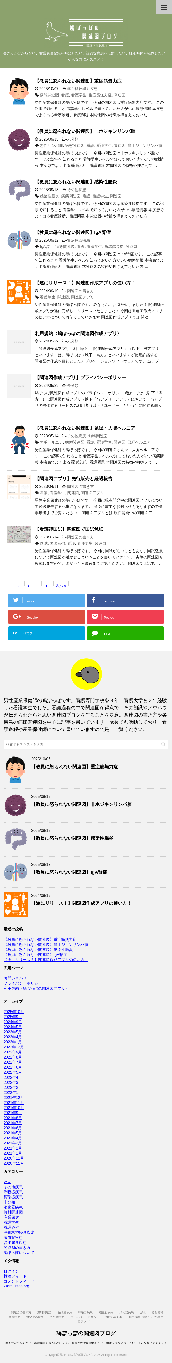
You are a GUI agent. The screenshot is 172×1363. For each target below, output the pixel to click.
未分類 (73, 139)
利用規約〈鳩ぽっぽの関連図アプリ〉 (36, 988)
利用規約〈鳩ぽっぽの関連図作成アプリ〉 (78, 333)
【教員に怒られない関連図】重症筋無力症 (78, 81)
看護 (65, 95)
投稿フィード (15, 1276)
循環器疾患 (13, 1197)
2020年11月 (14, 1163)
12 (47, 585)
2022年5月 (13, 1072)
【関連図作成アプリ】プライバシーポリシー (80, 377)
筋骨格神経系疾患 (82, 89)
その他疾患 (76, 190)
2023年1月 (13, 1042)
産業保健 (11, 1217)
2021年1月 (13, 1153)
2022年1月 (13, 1093)
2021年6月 (13, 1128)
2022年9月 (13, 1052)
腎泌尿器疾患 (78, 240)
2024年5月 (13, 1027)
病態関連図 (49, 95)
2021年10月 (14, 1108)
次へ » (61, 585)
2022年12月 (14, 1047)
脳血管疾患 (13, 1237)
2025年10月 (14, 1012)
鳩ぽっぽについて (19, 1253)
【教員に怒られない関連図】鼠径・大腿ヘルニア (85, 428)
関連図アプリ (82, 297)
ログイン (11, 1271)
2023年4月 (13, 1037)
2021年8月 (13, 1118)
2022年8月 (13, 1057)
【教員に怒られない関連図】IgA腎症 (73, 232)
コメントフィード (19, 1281)
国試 (44, 543)
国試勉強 (57, 543)
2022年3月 (13, 1082)
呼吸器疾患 (13, 1192)
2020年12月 (14, 1158)
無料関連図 (98, 436)
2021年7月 (13, 1123)
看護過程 (11, 1227)
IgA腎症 (46, 247)
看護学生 (78, 95)
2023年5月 (13, 1032)
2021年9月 (13, 1113)
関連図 (119, 95)
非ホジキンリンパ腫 (145, 145)
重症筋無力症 (100, 95)
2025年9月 (13, 1017)
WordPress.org (16, 1286)
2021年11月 (14, 1103)
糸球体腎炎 (113, 247)
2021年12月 (14, 1098)
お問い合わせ (15, 978)
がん (7, 1182)
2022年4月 (13, 1077)
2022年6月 (13, 1067)
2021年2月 (13, 1148)
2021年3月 (13, 1143)
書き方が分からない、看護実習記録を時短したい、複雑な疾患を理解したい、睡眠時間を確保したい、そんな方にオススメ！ (86, 1343)
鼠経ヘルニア (139, 442)
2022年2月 (13, 1087)
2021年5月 (13, 1133)
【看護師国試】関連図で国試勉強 (69, 529)
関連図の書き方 (80, 291)
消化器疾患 (13, 1207)
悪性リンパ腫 (51, 145)
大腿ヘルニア (51, 442)
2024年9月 (13, 1022)
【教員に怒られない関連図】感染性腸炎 (76, 181)
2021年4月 (13, 1138)
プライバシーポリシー (23, 983)
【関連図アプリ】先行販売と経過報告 (73, 478)
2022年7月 (13, 1062)
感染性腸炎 (49, 196)
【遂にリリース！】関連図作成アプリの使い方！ (85, 282)
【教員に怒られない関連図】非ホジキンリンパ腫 (85, 131)
